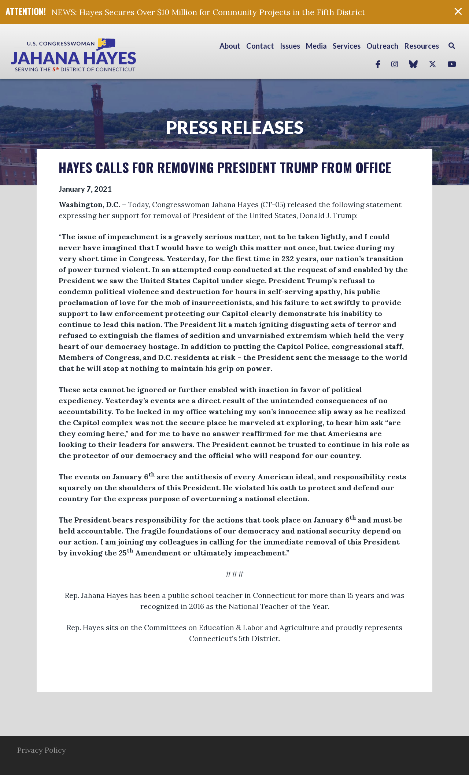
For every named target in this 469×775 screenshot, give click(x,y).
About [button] (229, 45)
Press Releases (234, 127)
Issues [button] (290, 45)
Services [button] (347, 45)
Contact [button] (260, 45)
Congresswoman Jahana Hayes (99, 54)
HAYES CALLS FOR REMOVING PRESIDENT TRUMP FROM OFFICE (225, 167)
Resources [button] (421, 45)
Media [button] (316, 45)
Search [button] (452, 45)
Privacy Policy (41, 750)
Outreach (382, 45)
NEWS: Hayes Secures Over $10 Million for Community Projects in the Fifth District (208, 12)
